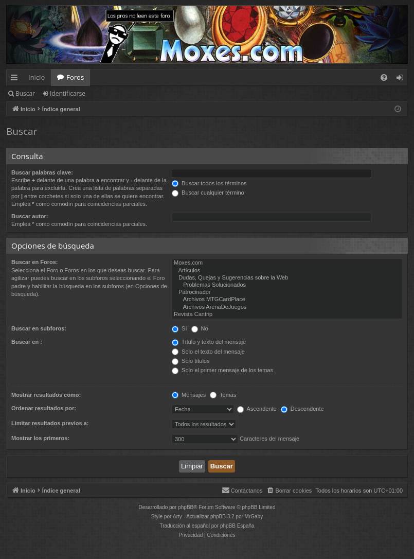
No (199, 328)
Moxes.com (287, 263)
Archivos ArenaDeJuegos (287, 307)
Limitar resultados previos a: (49, 423)
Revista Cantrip (287, 314)
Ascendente (257, 409)
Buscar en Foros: (34, 262)
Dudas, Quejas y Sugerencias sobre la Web (287, 278)
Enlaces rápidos (16, 79)
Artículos (287, 270)
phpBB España (237, 526)
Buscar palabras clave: (42, 172)
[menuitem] (384, 77)
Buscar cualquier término (208, 192)
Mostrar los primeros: (40, 438)
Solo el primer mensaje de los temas (222, 370)
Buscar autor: (29, 216)
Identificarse (67, 93)
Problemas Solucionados (287, 285)
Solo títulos (190, 361)
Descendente (302, 409)
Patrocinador (287, 292)
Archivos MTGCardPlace (287, 299)
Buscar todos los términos (209, 183)
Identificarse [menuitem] (402, 79)
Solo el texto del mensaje (208, 351)
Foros (75, 77)
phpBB (185, 507)
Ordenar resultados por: (43, 408)
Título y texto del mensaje (209, 342)
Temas (223, 395)
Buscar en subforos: (38, 328)
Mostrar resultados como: (46, 395)
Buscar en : (26, 342)
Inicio (36, 77)
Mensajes (189, 395)
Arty (177, 516)
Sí (179, 328)
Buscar (25, 93)
